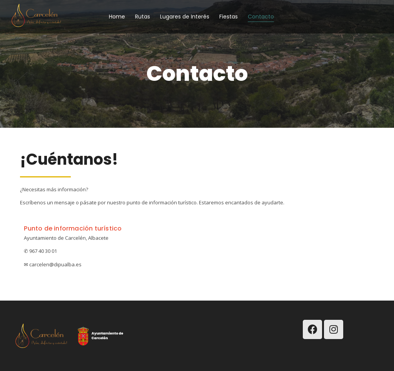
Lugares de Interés (184, 16)
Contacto (261, 16)
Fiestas (228, 16)
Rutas (142, 16)
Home (117, 16)
